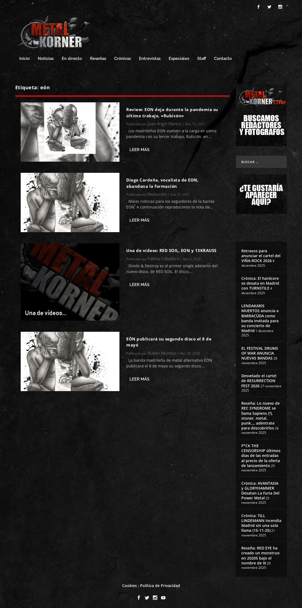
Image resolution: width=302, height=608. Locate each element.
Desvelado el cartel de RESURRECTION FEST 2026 (258, 378)
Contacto (223, 57)
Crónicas (122, 57)
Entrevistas (150, 57)
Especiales (179, 57)
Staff (201, 57)
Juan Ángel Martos (164, 122)
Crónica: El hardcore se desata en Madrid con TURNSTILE (260, 281)
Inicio (24, 57)
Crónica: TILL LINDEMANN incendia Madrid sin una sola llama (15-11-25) (261, 521)
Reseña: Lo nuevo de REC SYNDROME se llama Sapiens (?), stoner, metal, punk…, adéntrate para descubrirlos (260, 414)
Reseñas (98, 57)
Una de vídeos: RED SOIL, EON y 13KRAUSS (171, 249)
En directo (72, 57)
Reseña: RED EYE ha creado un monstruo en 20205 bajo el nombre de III (260, 554)
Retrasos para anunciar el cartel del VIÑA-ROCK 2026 (261, 254)
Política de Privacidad (160, 583)
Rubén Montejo (162, 351)
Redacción (157, 192)
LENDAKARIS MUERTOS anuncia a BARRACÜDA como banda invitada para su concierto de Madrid (260, 317)
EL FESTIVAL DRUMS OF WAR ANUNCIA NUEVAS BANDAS (259, 351)
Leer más (139, 148)
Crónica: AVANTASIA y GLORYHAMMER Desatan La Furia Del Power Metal (260, 489)
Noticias (46, 57)
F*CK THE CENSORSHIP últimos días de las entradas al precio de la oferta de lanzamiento (261, 453)
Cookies (129, 583)
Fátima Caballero (163, 257)
